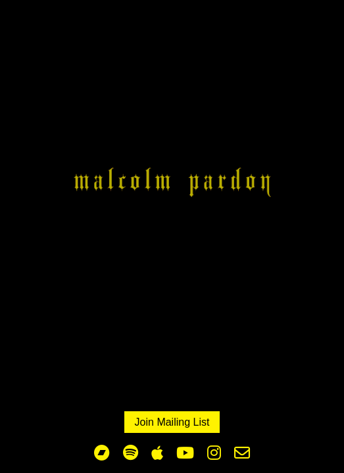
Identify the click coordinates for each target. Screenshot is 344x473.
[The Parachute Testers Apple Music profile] (157, 453)
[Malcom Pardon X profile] (242, 453)
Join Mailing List (172, 422)
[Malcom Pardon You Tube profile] (185, 453)
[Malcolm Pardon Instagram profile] (214, 453)
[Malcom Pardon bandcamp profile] (102, 453)
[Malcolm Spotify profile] (130, 453)
